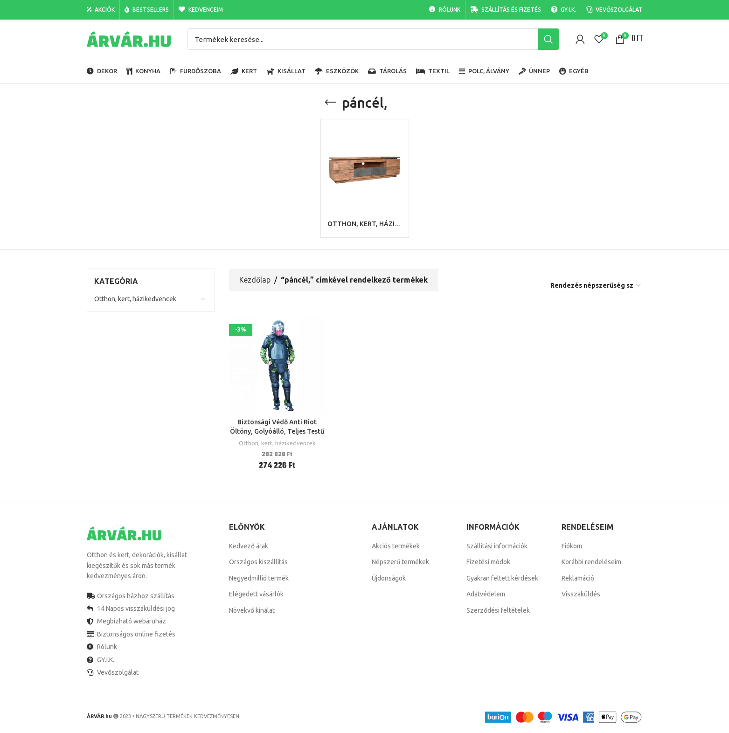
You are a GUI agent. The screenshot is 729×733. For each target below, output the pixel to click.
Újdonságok (389, 578)
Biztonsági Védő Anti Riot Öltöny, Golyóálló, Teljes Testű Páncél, (277, 431)
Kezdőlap (255, 280)
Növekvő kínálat (252, 610)
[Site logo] (129, 38)
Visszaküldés (581, 594)
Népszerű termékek (400, 562)
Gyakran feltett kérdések (502, 578)
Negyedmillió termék (259, 578)
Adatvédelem (485, 594)
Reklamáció (578, 578)
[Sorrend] (596, 285)
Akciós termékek (396, 546)
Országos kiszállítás (258, 562)
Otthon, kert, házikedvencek (135, 299)
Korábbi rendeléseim (591, 562)
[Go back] (330, 102)
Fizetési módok (488, 562)
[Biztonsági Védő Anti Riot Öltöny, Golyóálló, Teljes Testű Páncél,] (277, 365)
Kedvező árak (248, 546)
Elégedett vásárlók (256, 594)
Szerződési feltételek (498, 610)
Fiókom (572, 546)
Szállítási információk (497, 546)
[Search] (373, 39)
